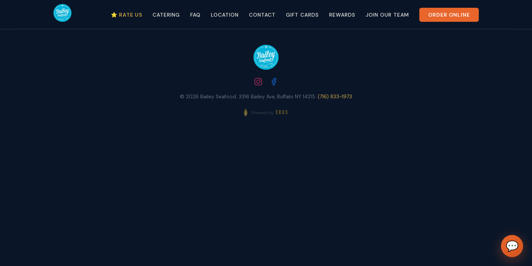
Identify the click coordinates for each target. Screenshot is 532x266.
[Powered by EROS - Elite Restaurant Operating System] (265, 112)
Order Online (449, 14)
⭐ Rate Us (126, 14)
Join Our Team (387, 14)
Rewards (342, 14)
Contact (262, 14)
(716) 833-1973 (335, 96)
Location (225, 14)
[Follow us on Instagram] (258, 83)
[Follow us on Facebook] (274, 83)
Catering (166, 14)
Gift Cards (302, 14)
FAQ (195, 14)
